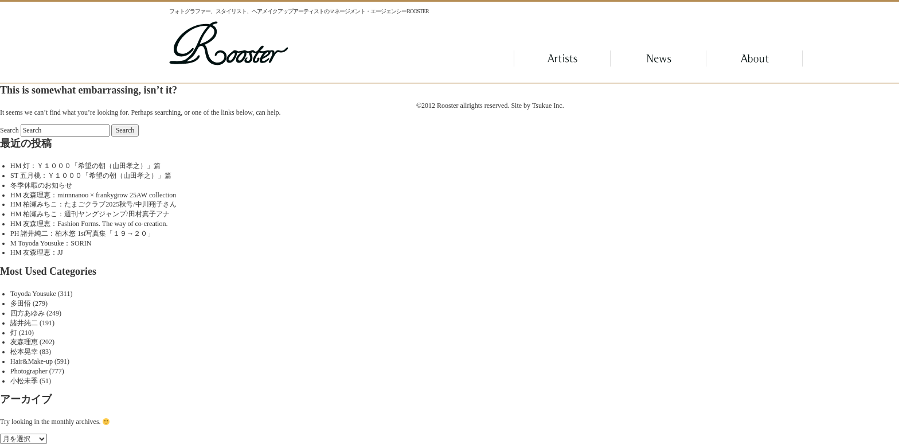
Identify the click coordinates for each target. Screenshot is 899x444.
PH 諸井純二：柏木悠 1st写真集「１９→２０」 (82, 233)
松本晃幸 (24, 352)
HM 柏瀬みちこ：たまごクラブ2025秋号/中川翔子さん (93, 204)
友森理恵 (24, 342)
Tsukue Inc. (548, 106)
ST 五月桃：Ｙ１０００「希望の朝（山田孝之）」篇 (90, 176)
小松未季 (24, 381)
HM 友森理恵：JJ (36, 252)
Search (9, 130)
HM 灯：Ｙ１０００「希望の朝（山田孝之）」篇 (85, 166)
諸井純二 (24, 323)
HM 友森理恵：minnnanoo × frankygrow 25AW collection (93, 195)
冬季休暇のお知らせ (41, 185)
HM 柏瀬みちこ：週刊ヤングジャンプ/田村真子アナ (90, 214)
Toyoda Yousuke (33, 294)
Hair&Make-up (31, 361)
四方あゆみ (27, 313)
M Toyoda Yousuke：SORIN (50, 243)
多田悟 (20, 303)
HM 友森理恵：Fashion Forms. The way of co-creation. (88, 224)
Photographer (29, 371)
